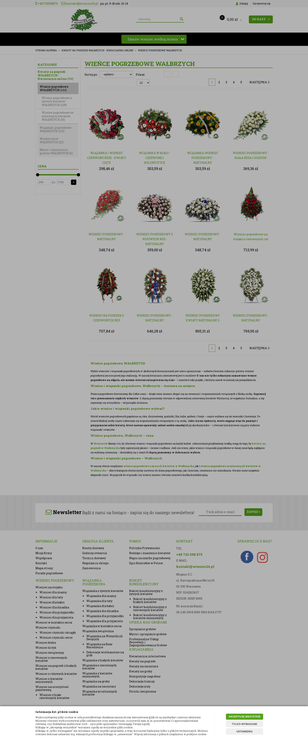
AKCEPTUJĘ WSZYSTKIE (244, 716)
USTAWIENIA (244, 731)
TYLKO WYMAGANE (244, 724)
